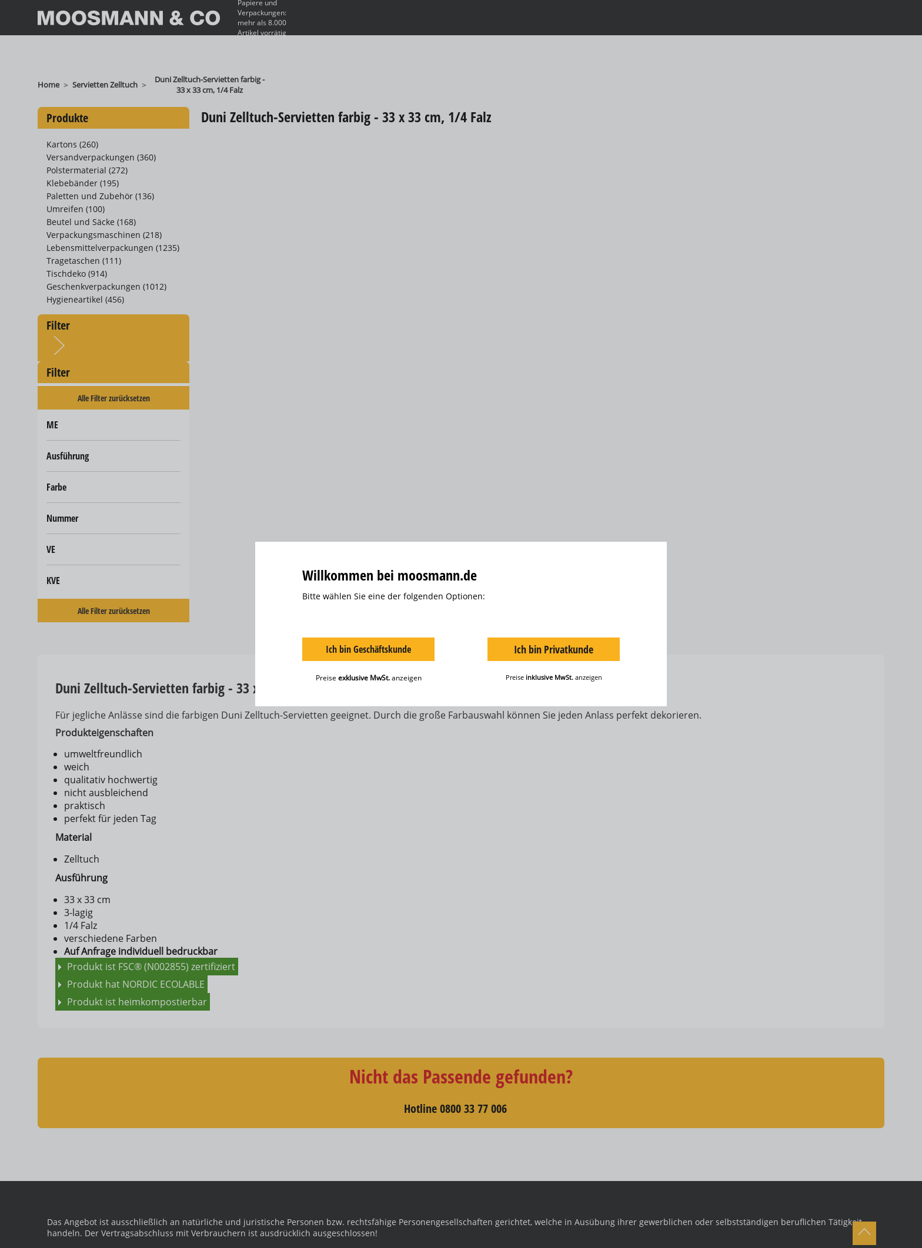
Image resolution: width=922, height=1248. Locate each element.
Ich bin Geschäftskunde (368, 649)
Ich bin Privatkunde (553, 649)
